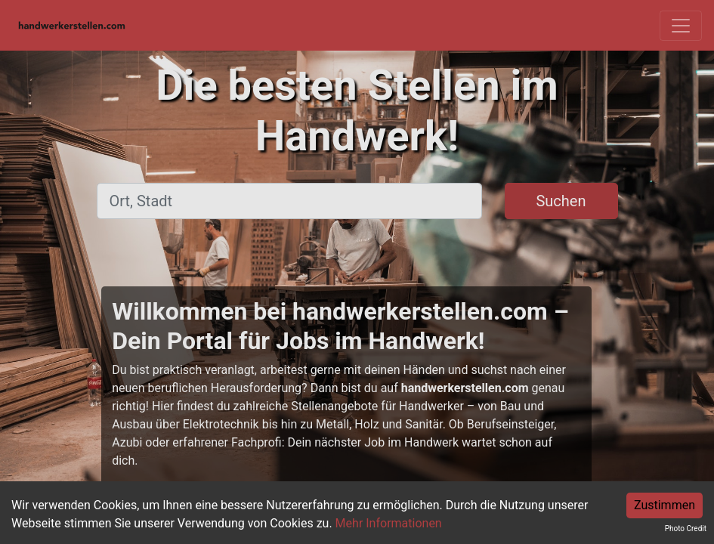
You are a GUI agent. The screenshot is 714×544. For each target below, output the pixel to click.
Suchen (561, 201)
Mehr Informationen (388, 523)
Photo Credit (685, 528)
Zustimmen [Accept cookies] (664, 505)
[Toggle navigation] (681, 26)
